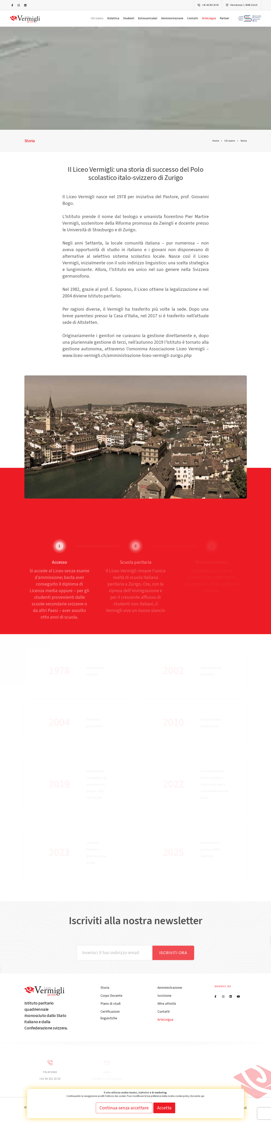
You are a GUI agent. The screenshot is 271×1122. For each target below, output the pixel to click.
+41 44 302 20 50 (210, 5)
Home (215, 141)
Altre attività (166, 1003)
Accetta (164, 1107)
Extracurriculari (147, 18)
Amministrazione (172, 18)
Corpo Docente (111, 995)
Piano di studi (110, 1003)
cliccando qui (197, 1096)
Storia (104, 987)
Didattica (113, 18)
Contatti (192, 18)
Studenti (128, 18)
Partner (224, 18)
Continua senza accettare (124, 1107)
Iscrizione (164, 995)
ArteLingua (209, 18)
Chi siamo (97, 18)
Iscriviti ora (173, 952)
